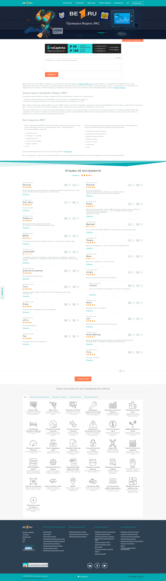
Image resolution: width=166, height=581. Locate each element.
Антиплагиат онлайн (49, 536)
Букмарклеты (118, 3)
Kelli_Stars (28, 202)
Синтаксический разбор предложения (128, 548)
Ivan (88, 318)
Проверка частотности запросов (105, 532)
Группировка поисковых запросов (54, 541)
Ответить (26, 194)
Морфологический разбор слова (53, 550)
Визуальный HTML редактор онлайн (132, 541)
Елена (26, 304)
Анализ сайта (67, 3)
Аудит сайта (91, 3)
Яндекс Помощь (119, 88)
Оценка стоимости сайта (102, 542)
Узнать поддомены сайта (103, 544)
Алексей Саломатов (33, 270)
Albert (89, 302)
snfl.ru (26, 320)
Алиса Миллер (93, 334)
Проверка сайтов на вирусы (78, 536)
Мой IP (123, 546)
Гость (25, 286)
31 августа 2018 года (85, 84)
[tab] (40, 397)
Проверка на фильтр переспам (78, 534)
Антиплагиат (80, 3)
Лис (24, 336)
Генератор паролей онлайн (129, 534)
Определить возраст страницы (104, 536)
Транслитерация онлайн (128, 539)
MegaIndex (68, 151)
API (128, 3)
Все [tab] (25, 397)
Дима (88, 256)
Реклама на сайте (135, 576)
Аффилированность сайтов (77, 532)
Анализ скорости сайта (50, 548)
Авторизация (137, 3)
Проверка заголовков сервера (53, 546)
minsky (89, 272)
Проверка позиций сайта (103, 534)
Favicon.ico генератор (127, 543)
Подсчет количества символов (130, 536)
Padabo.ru (28, 218)
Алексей (90, 185)
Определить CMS (100, 554)
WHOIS (97, 551)
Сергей (93, 285)
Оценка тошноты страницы (51, 543)
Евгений (27, 185)
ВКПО (25, 236)
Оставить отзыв (83, 379)
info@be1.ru (83, 576)
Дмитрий (90, 224)
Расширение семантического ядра (54, 539)
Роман (89, 204)
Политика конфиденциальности (33, 578)
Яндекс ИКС (98, 547)
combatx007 (29, 251)
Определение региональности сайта (104, 539)
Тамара (89, 240)
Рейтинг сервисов (105, 3)
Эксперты (26, 534)
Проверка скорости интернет (130, 532)
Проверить (52, 74)
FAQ (24, 539)
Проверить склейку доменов (104, 549)
